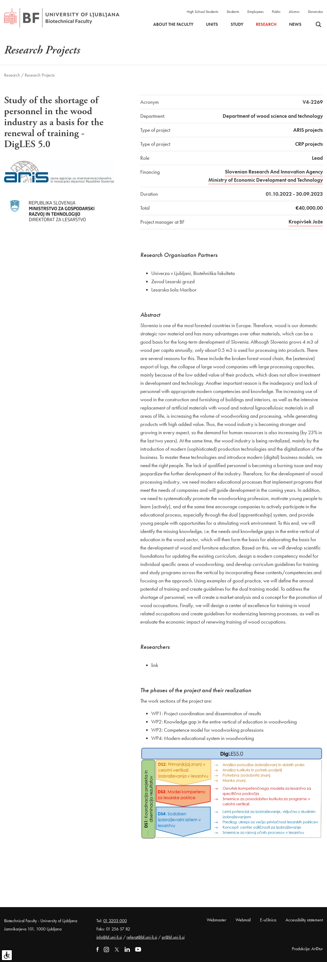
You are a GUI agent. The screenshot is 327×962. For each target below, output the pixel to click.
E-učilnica (268, 920)
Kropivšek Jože (306, 221)
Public (276, 11)
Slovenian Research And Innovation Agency (274, 171)
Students (233, 11)
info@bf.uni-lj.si (109, 937)
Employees (255, 11)
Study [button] (237, 24)
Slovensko (315, 11)
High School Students (202, 11)
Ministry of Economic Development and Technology (265, 179)
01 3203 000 (115, 921)
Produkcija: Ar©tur (307, 949)
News (295, 24)
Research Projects (40, 75)
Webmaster (216, 920)
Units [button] (212, 24)
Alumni (294, 11)
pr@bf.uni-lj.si (173, 937)
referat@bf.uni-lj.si (142, 937)
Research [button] (266, 24)
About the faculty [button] (173, 24)
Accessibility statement (304, 920)
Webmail (243, 920)
